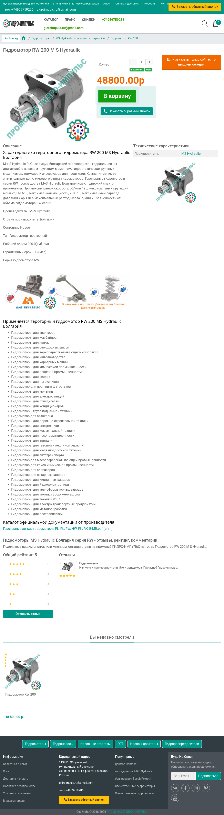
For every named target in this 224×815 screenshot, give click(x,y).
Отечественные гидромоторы (135, 786)
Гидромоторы (41, 38)
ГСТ (120, 744)
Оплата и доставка (127, 3)
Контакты (167, 3)
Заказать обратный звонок (194, 6)
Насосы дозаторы (144, 744)
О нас (106, 3)
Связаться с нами (15, 764)
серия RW (99, 38)
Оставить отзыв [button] (28, 614)
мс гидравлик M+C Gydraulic (134, 771)
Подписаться (208, 776)
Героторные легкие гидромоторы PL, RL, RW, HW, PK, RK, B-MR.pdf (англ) (58, 529)
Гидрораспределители (182, 744)
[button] (11, 38)
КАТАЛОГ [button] (51, 20)
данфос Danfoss (125, 764)
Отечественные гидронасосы (134, 793)
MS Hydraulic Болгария (71, 38)
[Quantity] (141, 62)
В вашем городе (13, 800)
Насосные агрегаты (95, 744)
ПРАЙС (70, 20)
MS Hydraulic (191, 154)
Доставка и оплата (15, 778)
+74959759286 (113, 20)
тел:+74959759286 (71, 790)
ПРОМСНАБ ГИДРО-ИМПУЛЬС (127, 811)
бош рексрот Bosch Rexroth (133, 778)
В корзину (117, 95)
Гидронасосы (63, 744)
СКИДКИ (88, 20)
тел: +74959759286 (19, 9)
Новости (149, 3)
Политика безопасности (19, 786)
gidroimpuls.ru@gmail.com (56, 9)
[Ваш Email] (183, 776)
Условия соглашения (17, 793)
